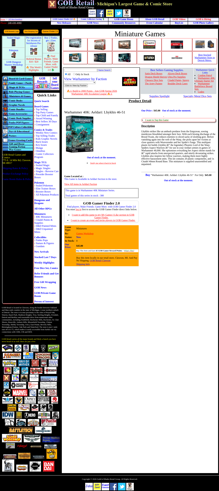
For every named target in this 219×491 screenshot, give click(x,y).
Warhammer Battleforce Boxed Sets (203, 86)
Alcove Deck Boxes (177, 73)
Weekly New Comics (46, 132)
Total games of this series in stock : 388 (84, 195)
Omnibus (40, 151)
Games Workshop (85, 233)
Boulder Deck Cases (178, 83)
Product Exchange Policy (15, 173)
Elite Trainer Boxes (46, 188)
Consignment (42, 124)
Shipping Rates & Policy (15, 168)
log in (78, 209)
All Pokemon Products (47, 194)
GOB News (40, 287)
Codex (201, 91)
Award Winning (44, 118)
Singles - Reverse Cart (47, 171)
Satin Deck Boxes (153, 73)
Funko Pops (42, 240)
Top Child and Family (47, 115)
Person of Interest (44, 301)
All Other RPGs (43, 208)
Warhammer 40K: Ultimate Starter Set (205, 79)
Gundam (40, 246)
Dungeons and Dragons (42, 202)
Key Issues (41, 144)
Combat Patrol (205, 75)
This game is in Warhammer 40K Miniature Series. (90, 190)
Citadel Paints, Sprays (178, 80)
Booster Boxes (43, 191)
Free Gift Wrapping (45, 282)
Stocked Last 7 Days (45, 257)
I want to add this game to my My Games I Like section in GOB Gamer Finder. (103, 216)
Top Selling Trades (45, 135)
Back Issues (42, 141)
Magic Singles (43, 168)
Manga (39, 147)
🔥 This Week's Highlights (33, 68)
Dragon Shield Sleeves (156, 77)
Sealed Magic (43, 165)
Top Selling (42, 109)
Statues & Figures (45, 243)
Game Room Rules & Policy (17, 179)
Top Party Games (44, 112)
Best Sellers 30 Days (46, 121)
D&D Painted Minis (46, 225)
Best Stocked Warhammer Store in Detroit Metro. (205, 58)
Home (2, 19)
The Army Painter (153, 83)
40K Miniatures (44, 216)
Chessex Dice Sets (154, 80)
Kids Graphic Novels (46, 138)
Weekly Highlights (44, 262)
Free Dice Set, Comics (46, 268)
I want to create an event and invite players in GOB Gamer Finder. (103, 220)
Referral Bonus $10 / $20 (33, 60)
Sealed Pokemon (44, 185)
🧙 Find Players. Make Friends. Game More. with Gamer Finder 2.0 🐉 (51, 63)
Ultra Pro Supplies (177, 77)
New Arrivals (41, 251)
